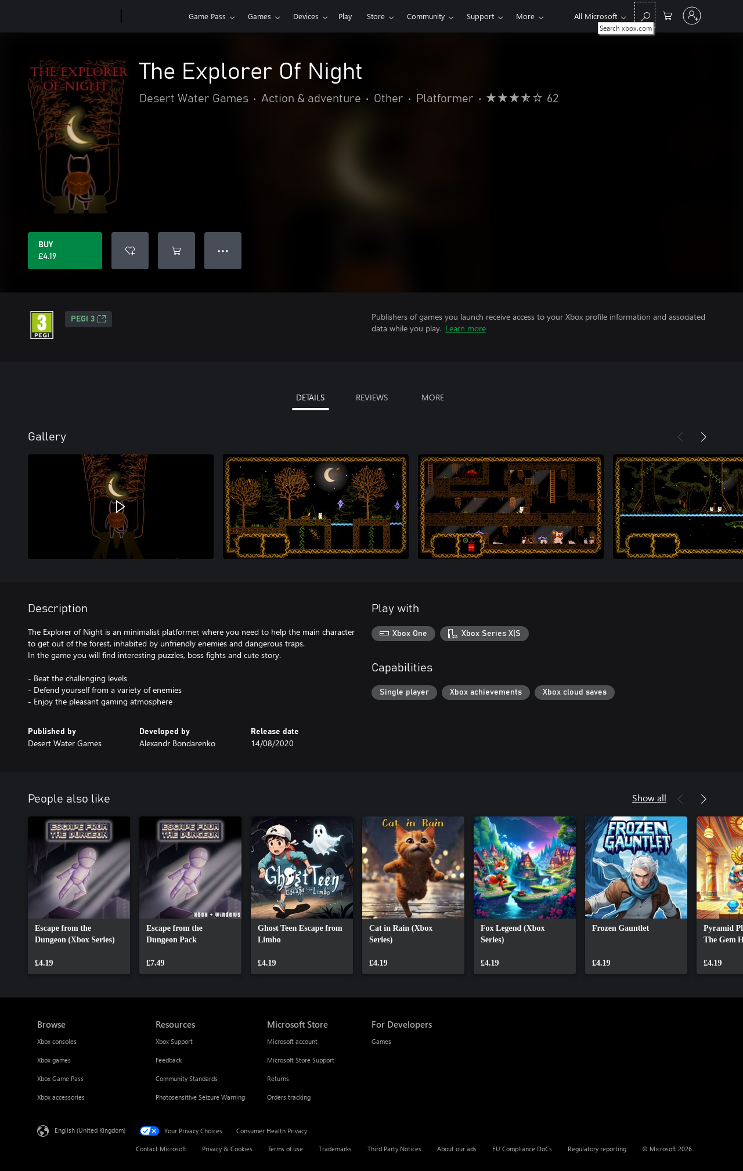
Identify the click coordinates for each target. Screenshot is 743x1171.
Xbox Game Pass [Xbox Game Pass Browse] (60, 1078)
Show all (649, 797)
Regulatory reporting (597, 1148)
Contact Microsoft (161, 1148)
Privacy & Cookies (227, 1148)
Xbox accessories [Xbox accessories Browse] (61, 1097)
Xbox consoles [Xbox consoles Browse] (57, 1041)
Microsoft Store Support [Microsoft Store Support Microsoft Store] (300, 1060)
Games (259, 16)
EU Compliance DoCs (522, 1148)
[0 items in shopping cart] (667, 14)
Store (376, 16)
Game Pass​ (207, 16)
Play (345, 16)
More (525, 16)
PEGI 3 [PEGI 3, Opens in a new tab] (88, 319)
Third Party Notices (394, 1148)
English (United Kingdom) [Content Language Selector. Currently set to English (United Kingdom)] (90, 1130)
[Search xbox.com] (644, 15)
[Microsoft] (77, 16)
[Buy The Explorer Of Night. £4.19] (65, 250)
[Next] (703, 437)
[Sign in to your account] (692, 16)
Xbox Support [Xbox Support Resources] (174, 1041)
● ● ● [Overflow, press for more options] (223, 250)
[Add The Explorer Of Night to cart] (176, 250)
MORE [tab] (432, 397)
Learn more (465, 328)
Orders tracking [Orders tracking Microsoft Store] (289, 1097)
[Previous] (680, 437)
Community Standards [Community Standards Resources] (187, 1078)
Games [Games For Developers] (381, 1041)
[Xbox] (153, 16)
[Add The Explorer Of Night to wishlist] (130, 250)
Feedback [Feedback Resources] (169, 1060)
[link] (79, 895)
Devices (306, 16)
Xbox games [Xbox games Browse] (54, 1060)
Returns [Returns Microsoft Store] (278, 1078)
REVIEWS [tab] (372, 397)
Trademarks (335, 1148)
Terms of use (285, 1148)
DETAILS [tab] (310, 397)
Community (426, 16)
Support (480, 16)
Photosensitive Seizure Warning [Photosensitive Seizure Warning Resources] (200, 1097)
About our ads (457, 1148)
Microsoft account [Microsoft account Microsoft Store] (292, 1041)
